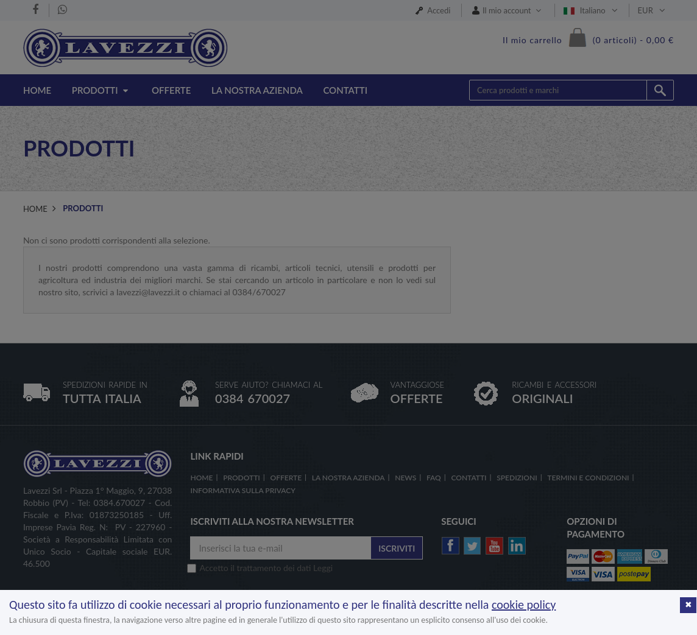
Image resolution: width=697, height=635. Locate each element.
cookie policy (524, 604)
